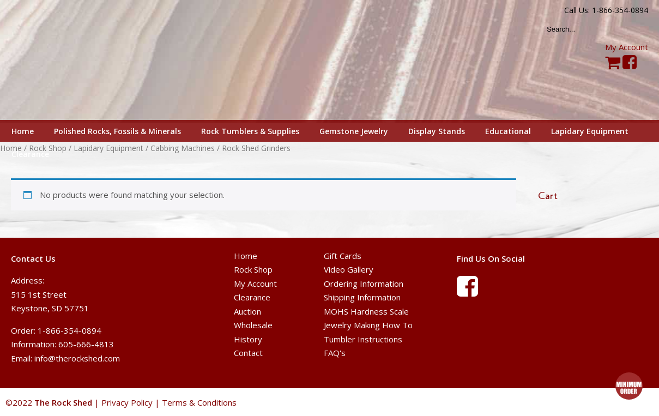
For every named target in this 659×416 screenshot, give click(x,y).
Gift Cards (342, 255)
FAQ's (335, 352)
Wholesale (253, 324)
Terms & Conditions (199, 402)
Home (245, 255)
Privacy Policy (127, 402)
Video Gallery (348, 269)
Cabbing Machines (182, 148)
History (248, 339)
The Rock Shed (75, 60)
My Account (626, 46)
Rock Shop (253, 269)
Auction (247, 311)
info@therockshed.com (77, 358)
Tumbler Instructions (363, 339)
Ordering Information (363, 283)
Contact (248, 352)
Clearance (252, 297)
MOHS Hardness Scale (366, 311)
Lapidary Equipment (108, 148)
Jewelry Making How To (368, 324)
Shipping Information (362, 297)
